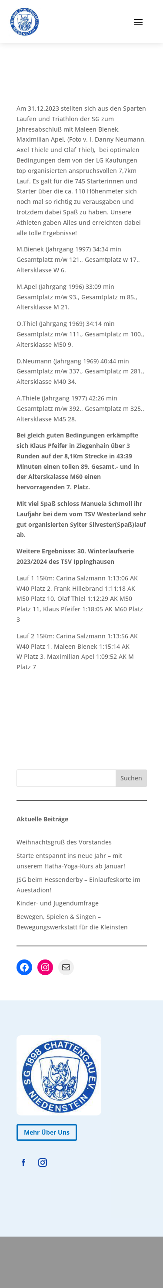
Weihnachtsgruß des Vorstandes (64, 842)
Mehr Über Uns (47, 1132)
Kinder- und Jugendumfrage (58, 903)
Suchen (131, 778)
